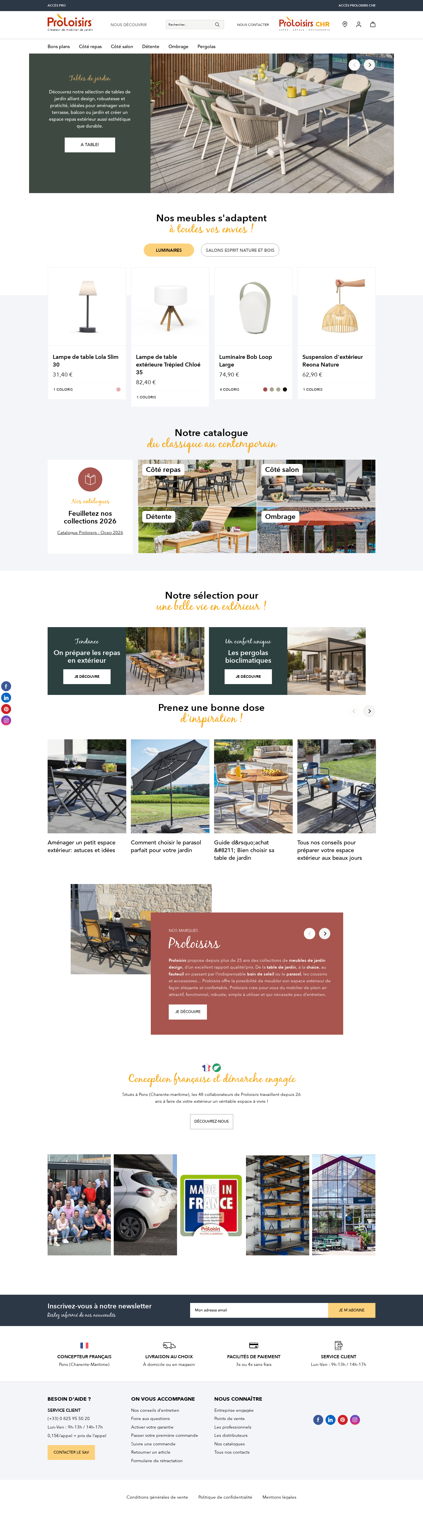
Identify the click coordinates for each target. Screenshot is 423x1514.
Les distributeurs (231, 1435)
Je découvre (86, 676)
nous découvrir (129, 25)
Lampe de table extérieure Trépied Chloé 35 (168, 364)
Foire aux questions (150, 1418)
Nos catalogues (229, 1444)
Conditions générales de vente (157, 1497)
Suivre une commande (153, 1444)
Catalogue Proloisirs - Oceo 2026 (90, 532)
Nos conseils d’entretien (155, 1410)
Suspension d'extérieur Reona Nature (332, 361)
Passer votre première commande (164, 1435)
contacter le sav (71, 1452)
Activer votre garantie (152, 1427)
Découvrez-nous (211, 1121)
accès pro (57, 5)
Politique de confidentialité (225, 1497)
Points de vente (229, 1418)
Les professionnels (232, 1427)
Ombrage (178, 47)
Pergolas (206, 47)
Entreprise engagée (234, 1410)
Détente (150, 47)
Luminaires (169, 250)
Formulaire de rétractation (157, 1460)
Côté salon (122, 47)
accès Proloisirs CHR (357, 5)
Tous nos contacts (232, 1452)
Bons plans (59, 47)
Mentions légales (279, 1497)
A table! (90, 145)
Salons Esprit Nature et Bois (240, 250)
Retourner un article (150, 1452)
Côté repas (90, 47)
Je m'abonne (352, 1310)
